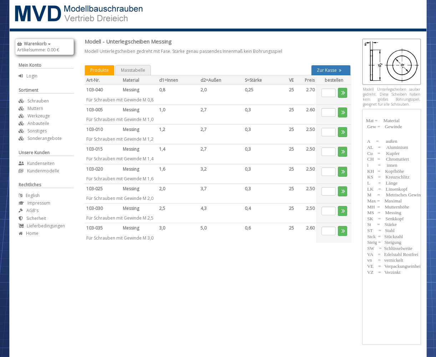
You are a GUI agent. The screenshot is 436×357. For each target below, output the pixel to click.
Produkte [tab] (99, 70)
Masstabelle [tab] (133, 70)
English (29, 195)
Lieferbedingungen (42, 226)
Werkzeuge (38, 116)
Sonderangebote (44, 138)
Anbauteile (38, 123)
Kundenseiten (37, 163)
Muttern (35, 108)
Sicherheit (32, 218)
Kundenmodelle (39, 171)
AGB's (29, 210)
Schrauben (38, 101)
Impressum (34, 203)
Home (29, 233)
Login (28, 76)
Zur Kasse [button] (329, 70)
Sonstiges (37, 131)
